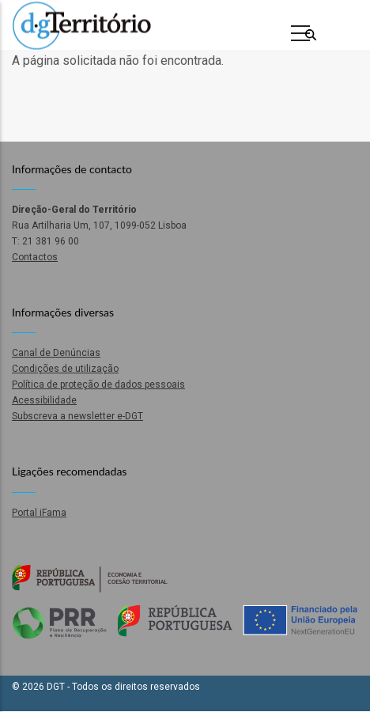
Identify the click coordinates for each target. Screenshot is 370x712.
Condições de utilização (65, 368)
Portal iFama (39, 512)
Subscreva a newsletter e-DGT (77, 416)
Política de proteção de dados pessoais (98, 384)
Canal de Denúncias (56, 352)
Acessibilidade (44, 400)
